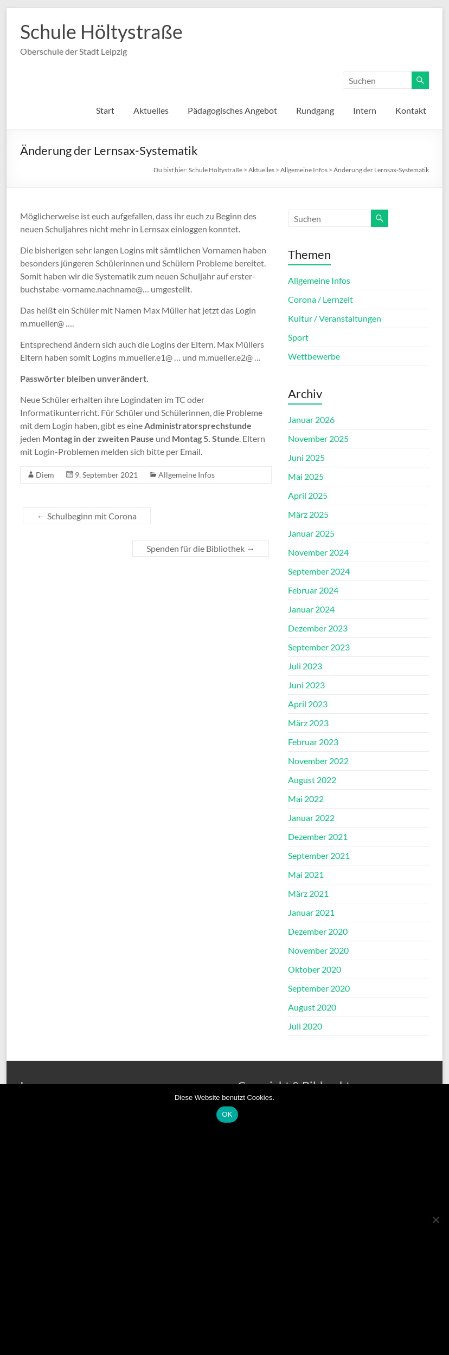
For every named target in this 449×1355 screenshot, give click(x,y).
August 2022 (312, 779)
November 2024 (318, 552)
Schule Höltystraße (101, 31)
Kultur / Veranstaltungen (334, 318)
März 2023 (308, 723)
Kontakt (410, 110)
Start (105, 110)
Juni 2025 (306, 457)
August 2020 (312, 1007)
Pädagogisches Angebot (232, 110)
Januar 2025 (311, 533)
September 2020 (319, 988)
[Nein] (435, 1219)
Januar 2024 (311, 609)
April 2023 (308, 704)
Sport (298, 337)
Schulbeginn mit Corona (87, 516)
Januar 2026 (311, 419)
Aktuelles (151, 110)
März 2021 (308, 893)
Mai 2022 (306, 798)
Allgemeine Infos (186, 474)
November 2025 (318, 438)
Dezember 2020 (318, 931)
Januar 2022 (311, 817)
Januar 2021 (311, 912)
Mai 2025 (306, 476)
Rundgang (315, 110)
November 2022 (318, 760)
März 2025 (308, 514)
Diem (45, 474)
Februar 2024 (313, 590)
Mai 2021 (306, 874)
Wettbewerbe (314, 356)
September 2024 (319, 571)
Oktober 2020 (314, 969)
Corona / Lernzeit (320, 299)
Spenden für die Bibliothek (200, 548)
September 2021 (319, 855)
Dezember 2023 (318, 628)
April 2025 (308, 495)
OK (227, 1114)
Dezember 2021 (318, 836)
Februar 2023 (313, 742)
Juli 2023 (305, 666)
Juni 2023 (306, 685)
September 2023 (319, 647)
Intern (364, 110)
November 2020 (318, 950)
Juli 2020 (305, 1026)
